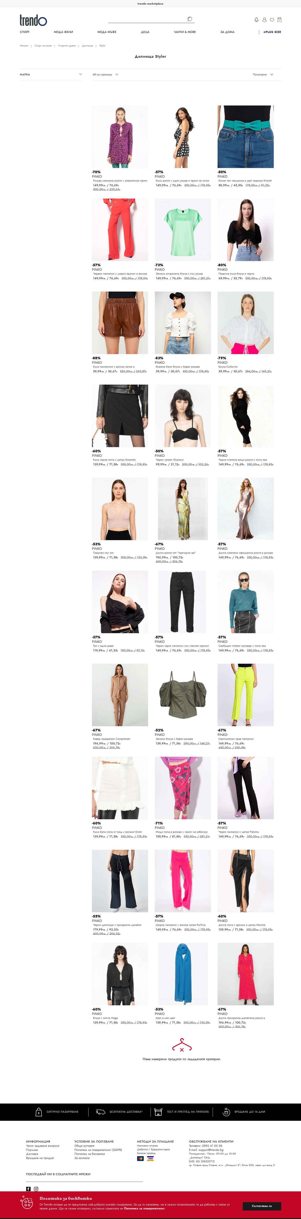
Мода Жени (63, 32)
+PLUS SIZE (272, 32)
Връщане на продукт (40, 1158)
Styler (102, 46)
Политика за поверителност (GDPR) (98, 1150)
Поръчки (32, 1150)
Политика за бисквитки (89, 1154)
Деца (145, 32)
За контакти (82, 1158)
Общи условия (84, 1146)
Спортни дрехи (67, 46)
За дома (227, 32)
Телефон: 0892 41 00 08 (205, 1146)
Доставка (32, 1154)
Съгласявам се (262, 1206)
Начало (24, 46)
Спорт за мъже (43, 46)
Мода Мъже (107, 32)
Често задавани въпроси (42, 1146)
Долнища (87, 46)
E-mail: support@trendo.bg (206, 1150)
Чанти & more (185, 32)
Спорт (25, 32)
